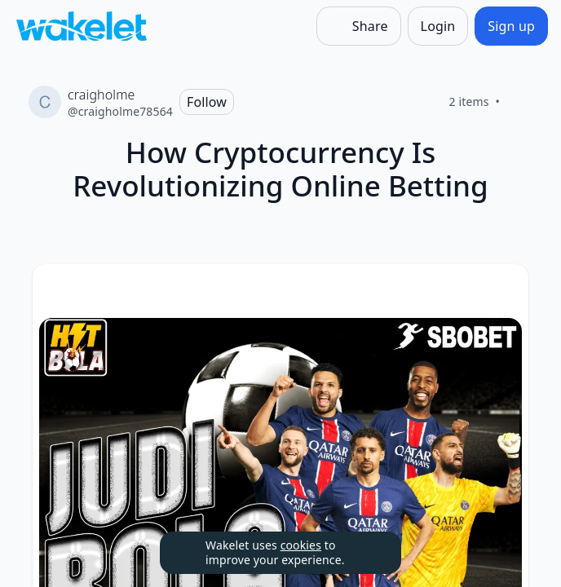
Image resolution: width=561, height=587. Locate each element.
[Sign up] (511, 26)
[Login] (438, 26)
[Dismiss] (369, 553)
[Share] (358, 26)
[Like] (519, 102)
